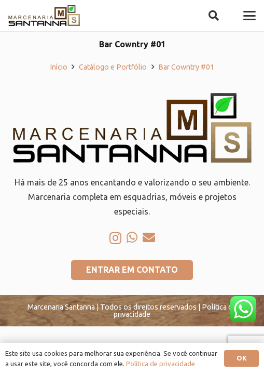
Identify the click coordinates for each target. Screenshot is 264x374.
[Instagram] (115, 238)
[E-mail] (149, 237)
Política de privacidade (160, 363)
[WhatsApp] (132, 237)
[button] (213, 15)
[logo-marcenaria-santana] (44, 15)
